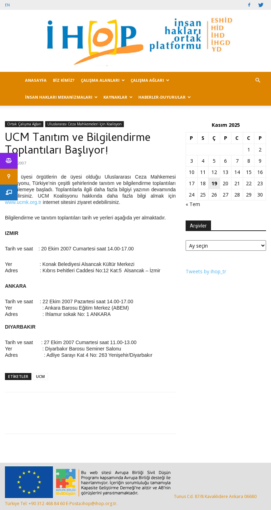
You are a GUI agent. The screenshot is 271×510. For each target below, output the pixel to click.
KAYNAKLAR (118, 97)
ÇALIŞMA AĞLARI (150, 80)
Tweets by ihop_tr (206, 271)
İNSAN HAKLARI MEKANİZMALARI (61, 97)
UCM (40, 376)
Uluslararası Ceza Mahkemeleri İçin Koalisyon (84, 124)
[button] (257, 80)
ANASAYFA (36, 80)
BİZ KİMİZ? (63, 80)
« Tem (193, 204)
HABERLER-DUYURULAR (164, 97)
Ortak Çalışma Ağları (24, 124)
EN (7, 4)
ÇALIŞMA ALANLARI (103, 80)
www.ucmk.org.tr (23, 202)
